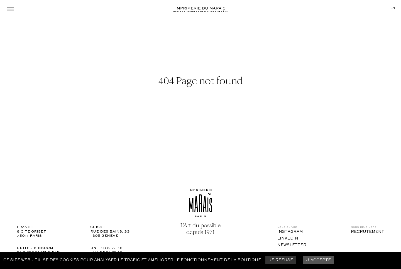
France (25, 227)
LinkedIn (287, 238)
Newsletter (291, 245)
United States (106, 248)
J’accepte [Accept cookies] (318, 260)
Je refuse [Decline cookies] (281, 260)
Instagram (290, 232)
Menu (10, 9)
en (393, 8)
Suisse (97, 227)
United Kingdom (35, 248)
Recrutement (367, 232)
